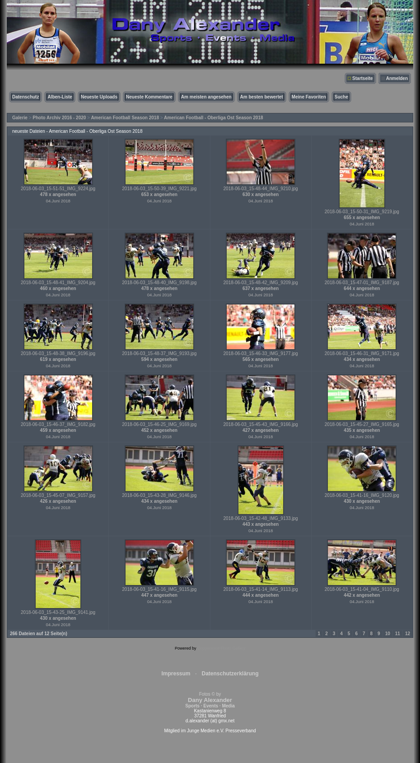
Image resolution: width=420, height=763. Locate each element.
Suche (341, 96)
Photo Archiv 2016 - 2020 (59, 117)
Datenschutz (25, 96)
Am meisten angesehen (206, 96)
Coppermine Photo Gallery (221, 648)
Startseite (362, 78)
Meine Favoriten (309, 96)
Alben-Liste (59, 96)
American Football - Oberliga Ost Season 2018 (213, 117)
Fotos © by (209, 700)
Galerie (20, 117)
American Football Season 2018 (125, 117)
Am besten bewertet (261, 96)
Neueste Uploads (99, 96)
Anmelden (397, 78)
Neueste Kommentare (149, 96)
